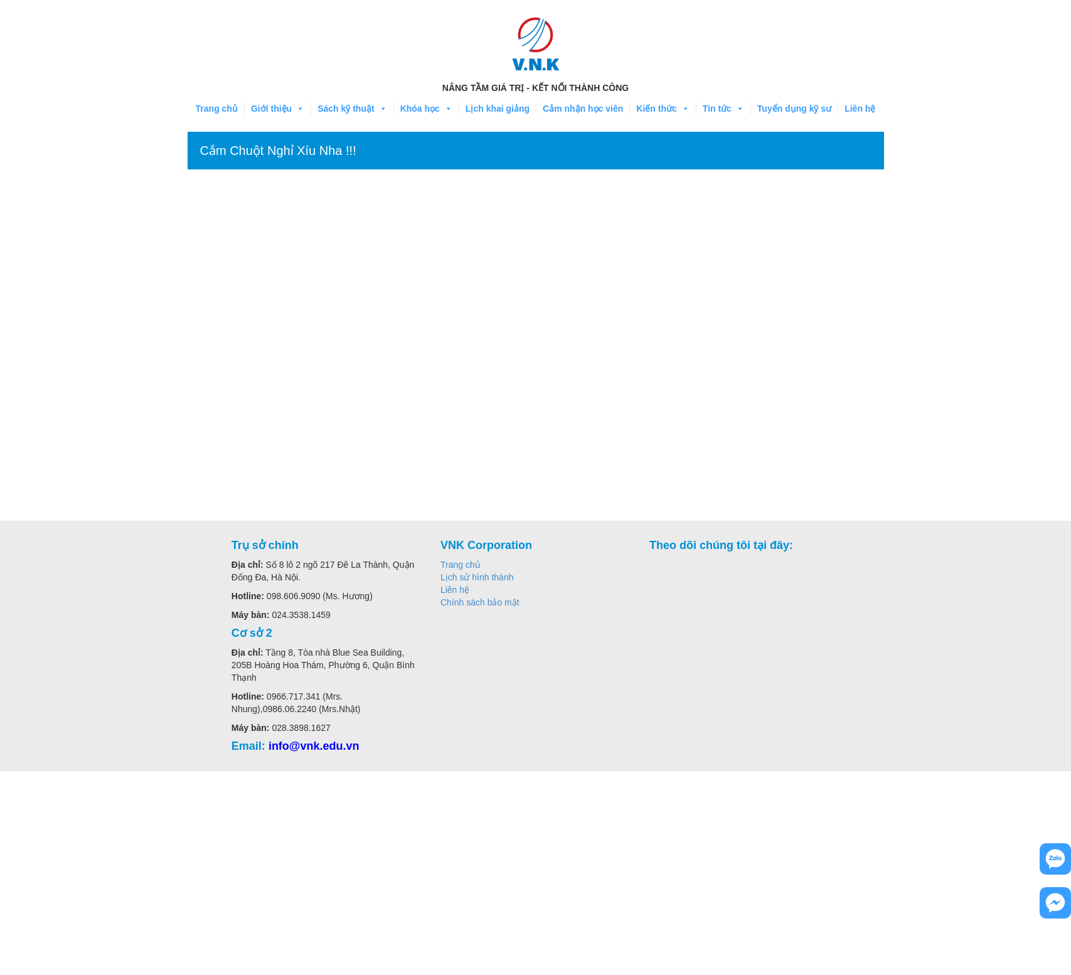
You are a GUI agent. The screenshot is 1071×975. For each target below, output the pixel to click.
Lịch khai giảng (498, 109)
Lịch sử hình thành (477, 577)
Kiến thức (662, 108)
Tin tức (723, 108)
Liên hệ (860, 109)
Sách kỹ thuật (351, 108)
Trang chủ (217, 109)
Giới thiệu (277, 108)
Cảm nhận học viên (583, 109)
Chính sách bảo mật (480, 602)
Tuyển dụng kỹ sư (794, 109)
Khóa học (426, 108)
